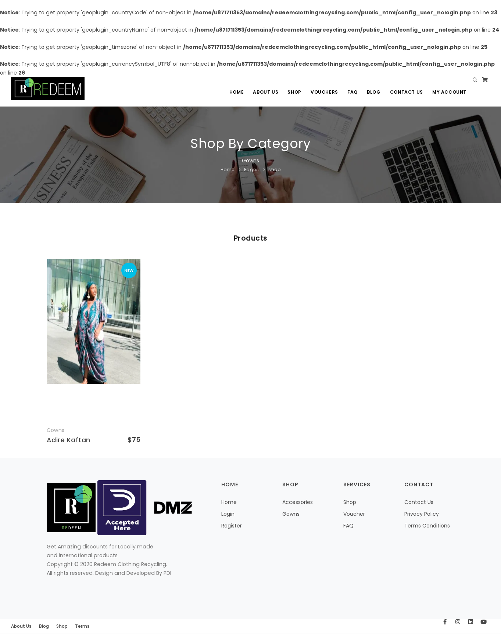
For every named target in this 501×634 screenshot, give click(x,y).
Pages (251, 169)
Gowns (291, 514)
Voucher (354, 514)
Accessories (297, 502)
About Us (264, 92)
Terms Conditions (427, 525)
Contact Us (406, 92)
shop (274, 169)
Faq (352, 92)
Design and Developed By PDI (133, 573)
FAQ (348, 525)
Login (228, 514)
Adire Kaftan (68, 439)
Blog (373, 92)
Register (231, 525)
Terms (82, 626)
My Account (449, 92)
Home (234, 92)
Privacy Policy (421, 514)
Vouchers (323, 92)
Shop (293, 92)
